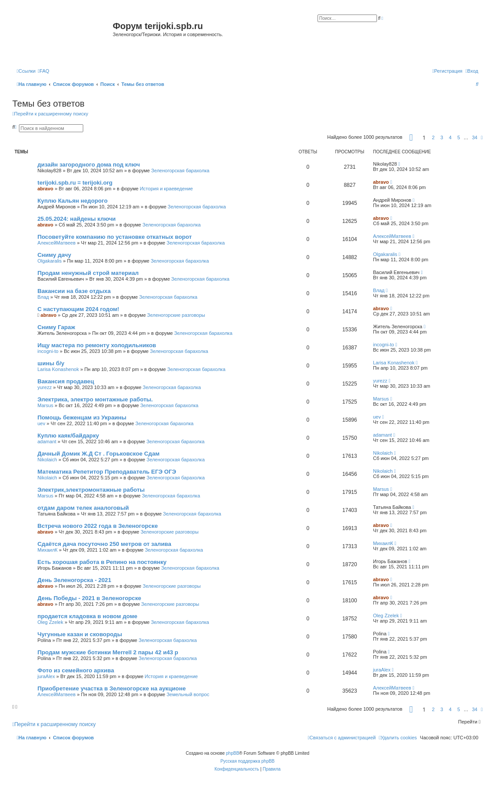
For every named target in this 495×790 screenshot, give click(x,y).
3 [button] (441, 137)
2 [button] (433, 137)
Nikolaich (47, 459)
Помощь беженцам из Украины (81, 417)
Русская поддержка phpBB (247, 761)
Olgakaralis (49, 260)
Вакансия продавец (65, 381)
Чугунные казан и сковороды (79, 634)
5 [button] (458, 137)
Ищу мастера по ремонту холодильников (96, 345)
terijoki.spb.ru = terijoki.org (74, 182)
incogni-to (48, 351)
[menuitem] (43, 71)
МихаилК (47, 550)
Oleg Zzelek (50, 622)
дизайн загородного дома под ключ (88, 164)
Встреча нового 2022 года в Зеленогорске (97, 526)
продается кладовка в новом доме (87, 616)
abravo (45, 188)
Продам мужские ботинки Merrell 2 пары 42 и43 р (107, 652)
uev (41, 423)
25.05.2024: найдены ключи (76, 218)
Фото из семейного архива (75, 670)
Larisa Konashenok (58, 369)
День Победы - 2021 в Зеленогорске (89, 598)
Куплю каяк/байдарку (68, 435)
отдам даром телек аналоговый (83, 507)
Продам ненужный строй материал (88, 273)
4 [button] (450, 137)
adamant (46, 441)
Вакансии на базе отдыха (74, 291)
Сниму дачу (54, 255)
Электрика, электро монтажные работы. (95, 399)
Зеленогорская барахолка (180, 170)
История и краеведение (166, 188)
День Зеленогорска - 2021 (74, 580)
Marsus (45, 405)
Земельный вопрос (187, 694)
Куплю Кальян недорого (72, 200)
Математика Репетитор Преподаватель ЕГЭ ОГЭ (106, 471)
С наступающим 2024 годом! (78, 309)
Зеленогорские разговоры (176, 315)
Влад (43, 297)
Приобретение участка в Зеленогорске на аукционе (111, 688)
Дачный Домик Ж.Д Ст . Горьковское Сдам (98, 453)
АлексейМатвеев (56, 242)
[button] (411, 137)
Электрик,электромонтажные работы (91, 489)
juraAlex (46, 676)
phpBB (232, 753)
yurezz (44, 387)
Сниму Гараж (56, 327)
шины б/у (50, 363)
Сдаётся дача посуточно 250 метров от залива (104, 544)
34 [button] (474, 137)
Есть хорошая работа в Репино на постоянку (101, 562)
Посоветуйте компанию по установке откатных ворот (114, 237)
